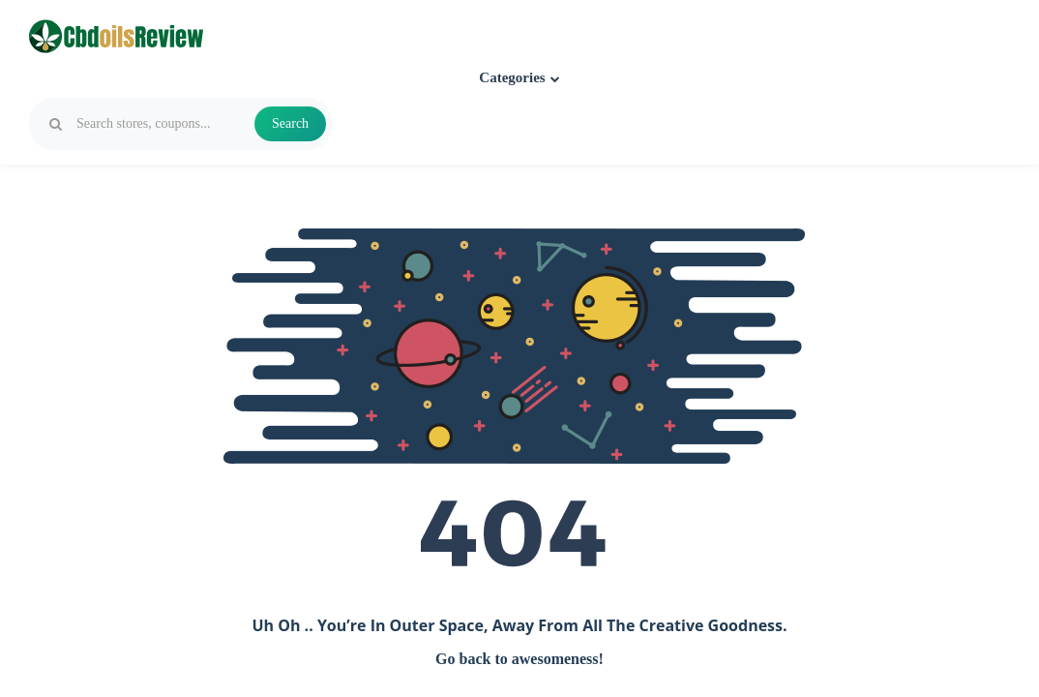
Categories (519, 77)
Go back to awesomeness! (519, 659)
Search (290, 123)
